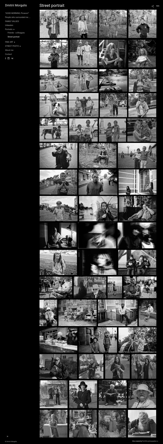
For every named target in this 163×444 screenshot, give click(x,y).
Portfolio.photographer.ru (150, 441)
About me (9, 50)
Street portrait (13, 37)
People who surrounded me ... (17, 17)
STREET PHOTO (12, 46)
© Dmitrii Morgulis (11, 441)
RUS (157, 6)
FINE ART (9, 42)
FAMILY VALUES (12, 21)
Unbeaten (9, 25)
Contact (8, 54)
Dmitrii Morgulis (16, 5)
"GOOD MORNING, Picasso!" (17, 13)
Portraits (8, 29)
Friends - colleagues (16, 33)
